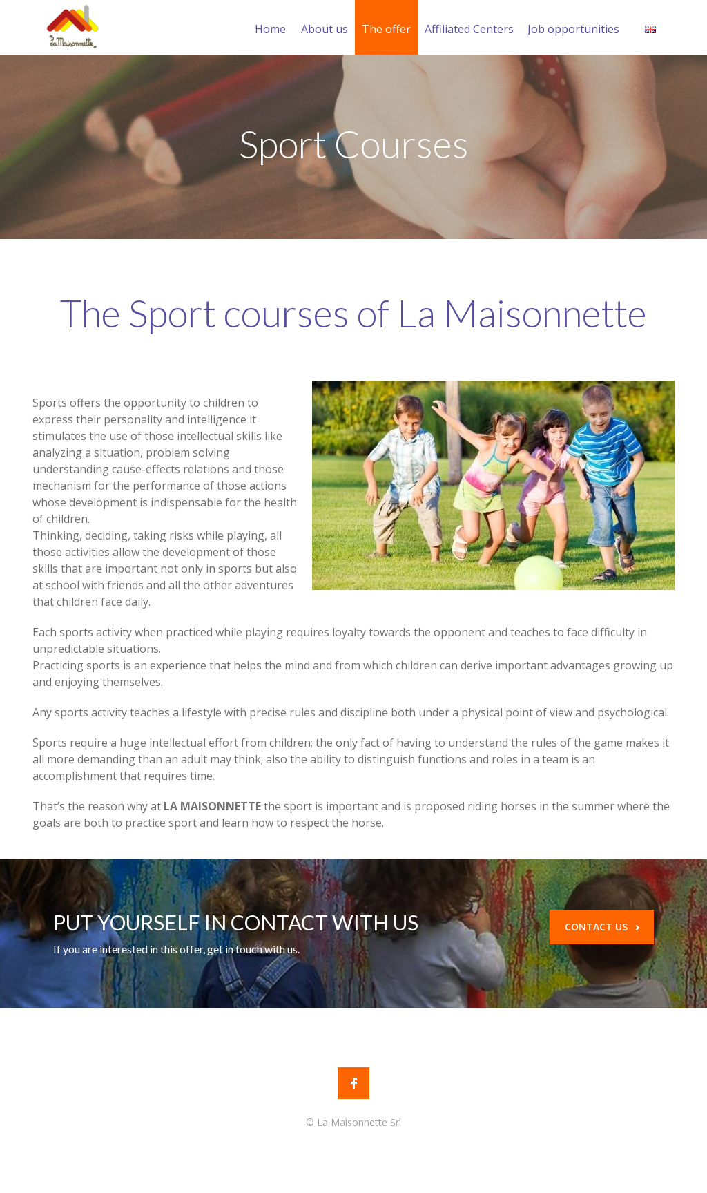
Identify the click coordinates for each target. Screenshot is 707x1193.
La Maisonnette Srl (359, 1122)
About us (324, 29)
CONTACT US (602, 926)
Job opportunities (573, 29)
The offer (386, 29)
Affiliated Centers (469, 29)
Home (270, 29)
